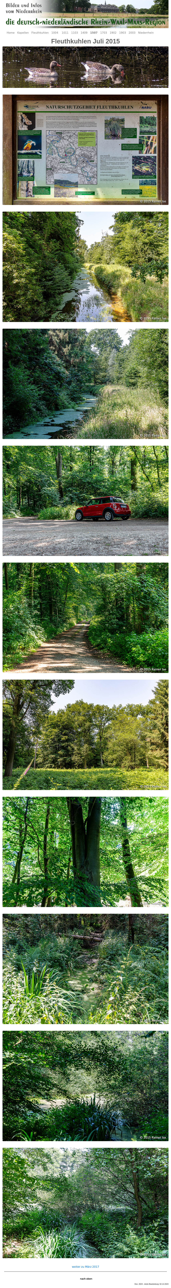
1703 (103, 32)
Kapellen (23, 32)
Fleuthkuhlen (40, 32)
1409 (84, 32)
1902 (113, 32)
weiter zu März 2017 (85, 1266)
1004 (55, 32)
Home (11, 32)
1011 (65, 32)
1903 (122, 32)
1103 (74, 32)
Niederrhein (146, 32)
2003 (132, 32)
